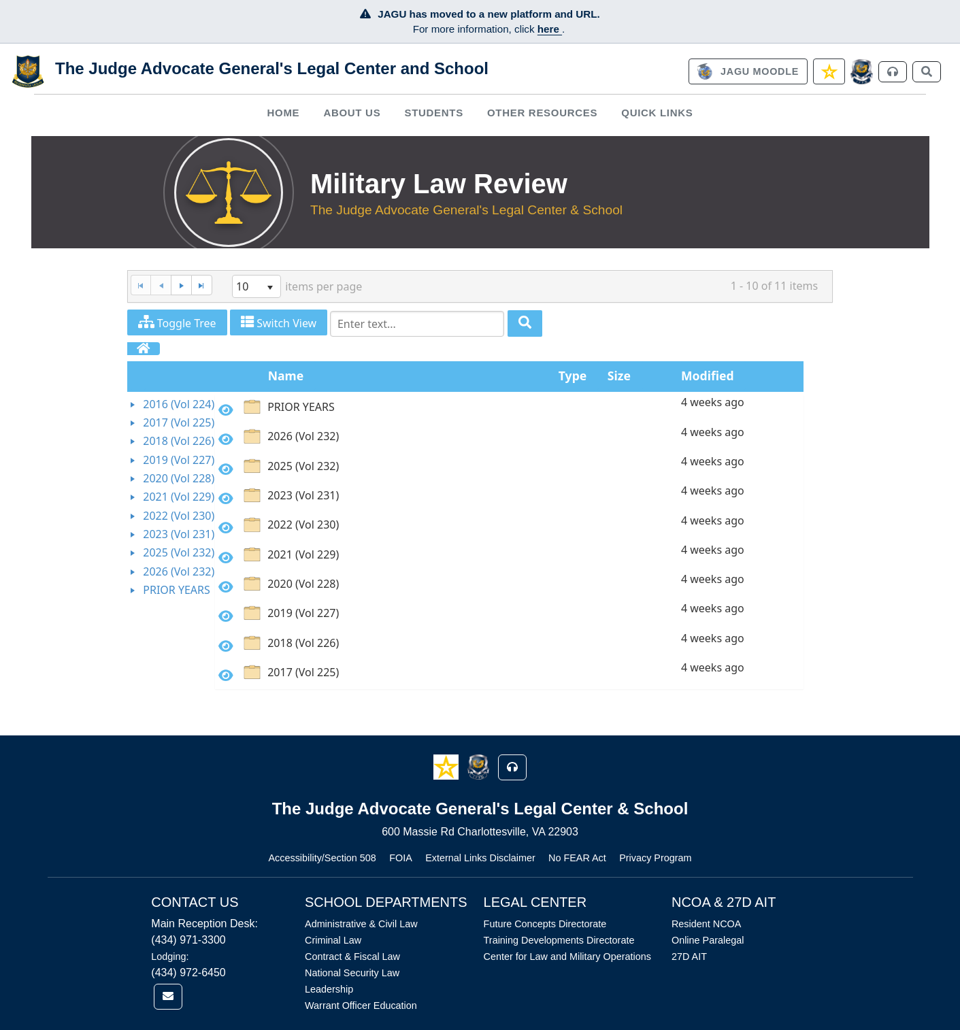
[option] (509, 409)
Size (619, 375)
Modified (707, 375)
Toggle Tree (177, 323)
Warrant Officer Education (361, 1005)
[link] (748, 71)
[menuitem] (283, 112)
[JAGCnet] (861, 71)
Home (283, 112)
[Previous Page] (160, 285)
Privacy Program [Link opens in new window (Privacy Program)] (655, 857)
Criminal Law (333, 940)
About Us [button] (351, 112)
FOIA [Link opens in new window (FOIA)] (400, 857)
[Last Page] (201, 285)
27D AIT (689, 956)
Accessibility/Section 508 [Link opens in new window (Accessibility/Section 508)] (322, 857)
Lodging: (169, 956)
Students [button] (433, 112)
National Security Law (352, 972)
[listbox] (256, 286)
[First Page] (141, 285)
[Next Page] (181, 285)
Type (572, 375)
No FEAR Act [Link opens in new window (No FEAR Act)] (577, 857)
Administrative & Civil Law (361, 923)
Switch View (278, 323)
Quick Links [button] (657, 112)
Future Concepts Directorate (545, 923)
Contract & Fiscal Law (352, 956)
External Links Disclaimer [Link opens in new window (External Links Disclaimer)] (480, 857)
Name (286, 375)
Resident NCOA (706, 923)
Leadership (329, 989)
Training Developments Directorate (559, 940)
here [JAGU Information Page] (549, 29)
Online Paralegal (708, 940)
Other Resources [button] (542, 112)
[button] (447, 766)
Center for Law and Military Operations (567, 956)
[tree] (171, 497)
